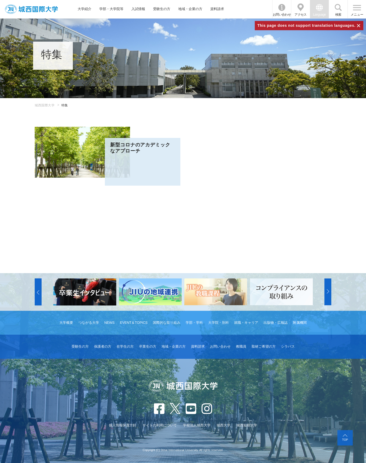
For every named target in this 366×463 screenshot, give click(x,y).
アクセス (300, 14)
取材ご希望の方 (264, 346)
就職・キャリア (246, 323)
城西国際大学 (45, 105)
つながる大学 (88, 323)
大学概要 (66, 323)
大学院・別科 (218, 323)
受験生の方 (161, 9)
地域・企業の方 (190, 9)
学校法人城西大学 (197, 425)
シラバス (288, 346)
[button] (38, 291)
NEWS (109, 323)
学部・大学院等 (111, 9)
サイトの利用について (159, 425)
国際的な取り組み (166, 323)
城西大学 (223, 425)
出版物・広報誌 (276, 323)
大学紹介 (84, 9)
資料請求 (217, 9)
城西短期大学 (246, 425)
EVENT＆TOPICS (134, 323)
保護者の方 (102, 346)
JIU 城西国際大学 (31, 9)
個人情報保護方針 (122, 425)
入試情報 (138, 9)
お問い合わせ (282, 14)
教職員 (241, 346)
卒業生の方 (147, 346)
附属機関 (300, 323)
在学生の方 (125, 346)
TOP (345, 439)
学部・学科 (194, 323)
